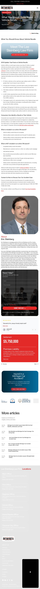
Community (5, 563)
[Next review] (35, 330)
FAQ (3, 556)
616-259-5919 (9, 520)
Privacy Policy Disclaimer (23, 312)
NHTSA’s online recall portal (26, 125)
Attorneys (4, 547)
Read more (5, 325)
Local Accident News (7, 561)
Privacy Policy (5, 584)
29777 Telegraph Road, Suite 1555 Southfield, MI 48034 (14, 476)
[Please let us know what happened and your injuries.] (20, 298)
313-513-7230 (9, 509)
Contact (4, 576)
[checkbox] (3, 304)
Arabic (4, 574)
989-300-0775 (10, 500)
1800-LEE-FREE (20, 3)
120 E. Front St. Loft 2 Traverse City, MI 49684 (13, 527)
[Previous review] (33, 330)
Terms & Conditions (12, 584)
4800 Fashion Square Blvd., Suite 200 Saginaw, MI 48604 (14, 497)
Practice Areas (6, 549)
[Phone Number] (20, 285)
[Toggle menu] (37, 8)
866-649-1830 (9, 479)
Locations (4, 572)
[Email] (20, 289)
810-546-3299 (9, 489)
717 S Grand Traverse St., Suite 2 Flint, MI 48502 (14, 487)
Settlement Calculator (7, 565)
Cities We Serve (6, 552)
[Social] (3, 580)
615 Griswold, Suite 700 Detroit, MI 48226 (12, 507)
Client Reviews (6, 554)
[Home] (7, 8)
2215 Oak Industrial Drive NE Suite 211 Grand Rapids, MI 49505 (13, 517)
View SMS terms (12, 304)
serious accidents (24, 167)
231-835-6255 (9, 529)
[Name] (20, 281)
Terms (32, 312)
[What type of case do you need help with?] (20, 293)
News (3, 558)
